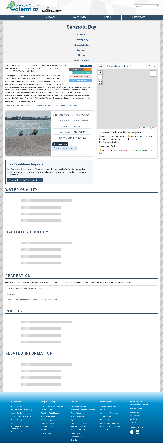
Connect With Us (136, 402)
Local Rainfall (16, 407)
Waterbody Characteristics (64, 123)
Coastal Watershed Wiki (109, 398)
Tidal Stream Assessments (51, 405)
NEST (102, 384)
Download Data (60, 119)
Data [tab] (126, 40)
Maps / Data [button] (79, 17)
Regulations (75, 425)
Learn (74, 376)
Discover (16, 376)
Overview (18, 34)
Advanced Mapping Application (53, 381)
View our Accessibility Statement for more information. (110, 434)
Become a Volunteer (80, 55)
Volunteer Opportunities (109, 381)
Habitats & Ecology (67, 34)
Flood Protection (77, 388)
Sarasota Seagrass (18, 398)
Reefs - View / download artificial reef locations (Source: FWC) (33, 274)
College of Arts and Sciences (98, 440)
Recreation (93, 34)
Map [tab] (100, 40)
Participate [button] (138, 17)
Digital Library (76, 408)
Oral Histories (76, 415)
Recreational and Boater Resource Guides (24, 263)
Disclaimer (134, 394)
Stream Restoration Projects (22, 391)
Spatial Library (46, 408)
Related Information (144, 34)
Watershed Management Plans (83, 384)
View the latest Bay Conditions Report (25, 155)
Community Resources (109, 388)
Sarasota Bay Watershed (44, 80)
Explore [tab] (152, 40)
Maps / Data (47, 376)
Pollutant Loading (48, 391)
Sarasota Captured (78, 411)
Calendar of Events (78, 405)
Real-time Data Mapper (50, 388)
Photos (118, 34)
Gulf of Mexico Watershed (66, 80)
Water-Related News (79, 398)
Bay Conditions (17, 381)
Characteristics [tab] (113, 40)
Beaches (11, 268)
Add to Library (105, 405)
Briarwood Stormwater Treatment (20, 402)
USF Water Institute (63, 440)
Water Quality (42, 34)
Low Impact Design (78, 381)
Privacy (133, 397)
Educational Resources (80, 421)
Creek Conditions (18, 388)
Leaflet (142, 102)
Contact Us (134, 387)
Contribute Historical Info (110, 401)
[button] (100, 47)
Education (75, 418)
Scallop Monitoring (78, 391)
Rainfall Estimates (48, 398)
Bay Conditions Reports (25, 139)
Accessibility (135, 390)
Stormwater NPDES (78, 401)
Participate (106, 376)
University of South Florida (118, 440)
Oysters (74, 394)
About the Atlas (136, 383)
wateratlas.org (137, 378)
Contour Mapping (48, 394)
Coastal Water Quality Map (21, 384)
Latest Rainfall (46, 401)
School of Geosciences (79, 440)
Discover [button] (50, 17)
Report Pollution (81, 51)
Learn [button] (107, 17)
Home (21, 17)
